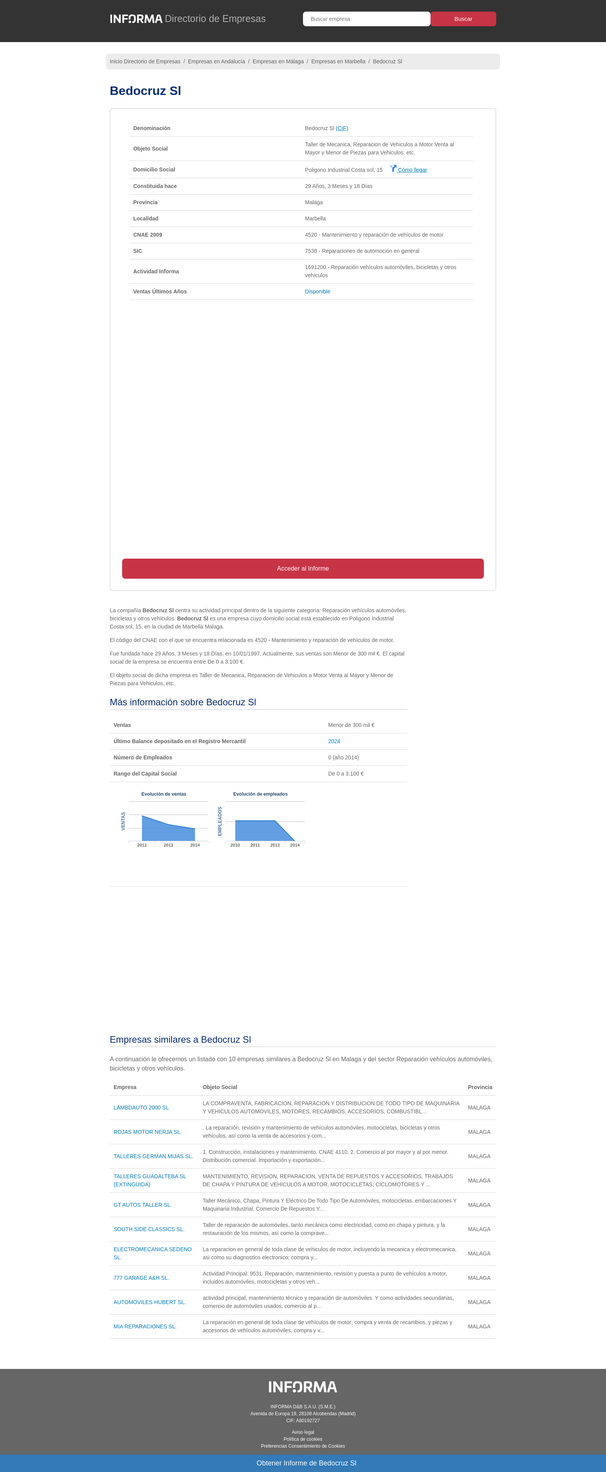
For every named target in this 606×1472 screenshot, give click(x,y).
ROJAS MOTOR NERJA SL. (148, 1132)
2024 (334, 741)
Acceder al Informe (303, 568)
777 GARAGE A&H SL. (141, 1278)
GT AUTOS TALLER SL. (143, 1205)
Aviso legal (303, 1432)
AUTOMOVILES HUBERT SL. (150, 1302)
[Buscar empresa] (367, 19)
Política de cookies (303, 1439)
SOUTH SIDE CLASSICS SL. (149, 1229)
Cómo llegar (408, 170)
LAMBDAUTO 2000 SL (141, 1107)
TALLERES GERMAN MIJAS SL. (153, 1156)
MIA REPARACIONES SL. (145, 1326)
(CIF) (342, 128)
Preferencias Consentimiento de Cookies (303, 1446)
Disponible (317, 291)
